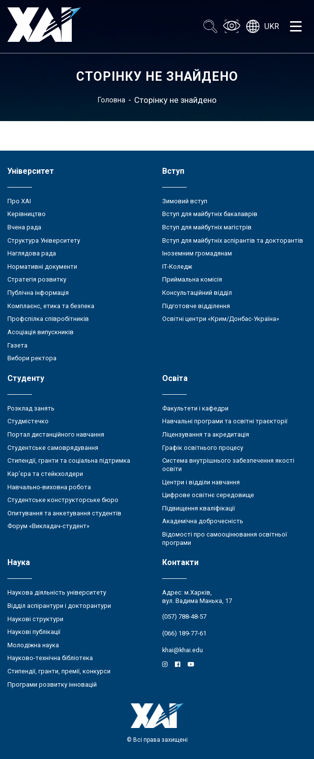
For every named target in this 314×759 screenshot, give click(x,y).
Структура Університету (43, 240)
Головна (111, 100)
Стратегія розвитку (36, 279)
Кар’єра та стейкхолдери (45, 473)
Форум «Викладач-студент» (48, 526)
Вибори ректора (32, 358)
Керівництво (26, 214)
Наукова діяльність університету (56, 592)
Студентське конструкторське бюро (62, 500)
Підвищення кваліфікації (198, 508)
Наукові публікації (33, 631)
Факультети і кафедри (195, 408)
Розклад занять (31, 408)
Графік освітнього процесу (202, 447)
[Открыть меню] (296, 26)
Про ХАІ (19, 201)
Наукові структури (35, 619)
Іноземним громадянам (197, 253)
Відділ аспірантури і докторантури (59, 605)
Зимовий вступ (184, 201)
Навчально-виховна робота (49, 487)
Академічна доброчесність (202, 521)
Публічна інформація (38, 292)
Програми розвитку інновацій (52, 684)
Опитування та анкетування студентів (64, 513)
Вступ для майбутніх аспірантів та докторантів (232, 240)
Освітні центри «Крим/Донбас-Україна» (220, 318)
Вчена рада (24, 227)
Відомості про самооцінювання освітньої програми (224, 538)
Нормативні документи (42, 266)
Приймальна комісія (192, 279)
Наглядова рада (31, 253)
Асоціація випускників (40, 332)
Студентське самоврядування (52, 447)
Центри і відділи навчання (201, 482)
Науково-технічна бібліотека (50, 658)
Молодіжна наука (33, 645)
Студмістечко (28, 421)
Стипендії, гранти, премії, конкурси (59, 671)
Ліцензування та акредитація (205, 434)
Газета (17, 345)
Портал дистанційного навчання (55, 434)
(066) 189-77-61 (184, 633)
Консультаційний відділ (197, 292)
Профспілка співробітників (48, 318)
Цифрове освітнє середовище (208, 495)
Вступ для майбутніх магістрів (207, 227)
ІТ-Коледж (177, 266)
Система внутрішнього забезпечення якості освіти (228, 465)
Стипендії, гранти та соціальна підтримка (68, 460)
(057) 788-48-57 (184, 616)
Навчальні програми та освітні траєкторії (224, 421)
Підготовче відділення (196, 306)
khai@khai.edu (182, 650)
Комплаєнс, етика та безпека (50, 306)
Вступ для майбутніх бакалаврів (209, 214)
